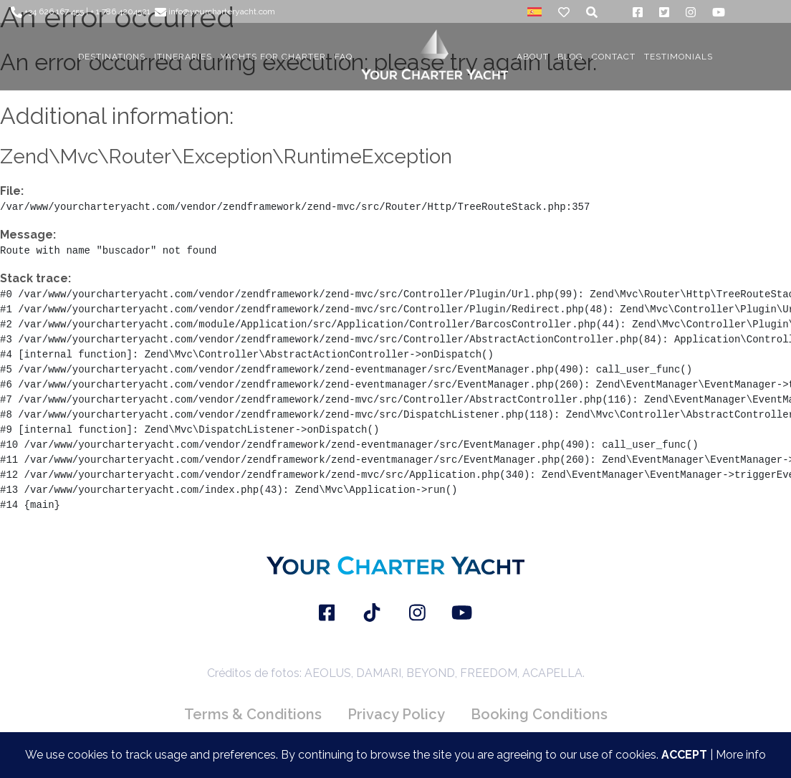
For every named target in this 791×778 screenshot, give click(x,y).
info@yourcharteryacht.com (215, 11)
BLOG (570, 57)
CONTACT (614, 57)
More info (741, 755)
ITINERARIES (183, 57)
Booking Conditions (539, 714)
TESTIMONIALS (678, 57)
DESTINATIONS (111, 57)
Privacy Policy (396, 714)
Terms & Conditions (253, 714)
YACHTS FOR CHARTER (273, 57)
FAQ (344, 57)
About (533, 57)
